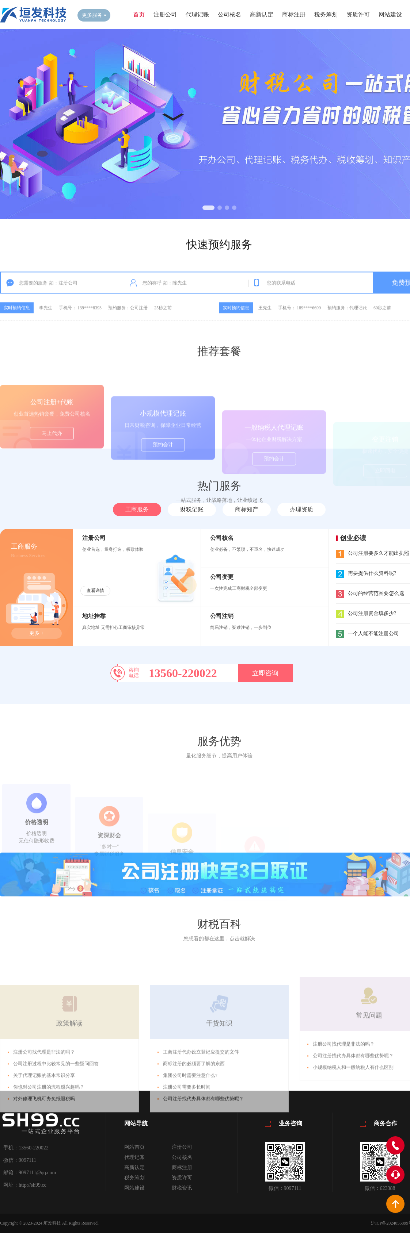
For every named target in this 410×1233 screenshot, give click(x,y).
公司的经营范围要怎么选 (370, 593)
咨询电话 (134, 673)
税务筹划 (326, 14)
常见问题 (369, 1064)
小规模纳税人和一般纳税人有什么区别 (353, 1116)
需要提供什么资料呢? (366, 573)
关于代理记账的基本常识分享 (44, 1135)
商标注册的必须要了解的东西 (194, 1123)
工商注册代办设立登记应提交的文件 (201, 1112)
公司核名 (229, 14)
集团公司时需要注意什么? (190, 1135)
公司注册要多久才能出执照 (372, 553)
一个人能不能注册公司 (367, 633)
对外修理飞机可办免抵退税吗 (44, 1158)
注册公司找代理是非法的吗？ (44, 1112)
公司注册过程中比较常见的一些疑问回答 (56, 1123)
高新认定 (261, 14)
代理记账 (197, 14)
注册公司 (165, 14)
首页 (139, 14)
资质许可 (358, 14)
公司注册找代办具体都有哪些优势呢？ (203, 1158)
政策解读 (69, 1083)
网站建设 (390, 14)
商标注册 (293, 14)
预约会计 (163, 473)
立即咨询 (265, 673)
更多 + (36, 633)
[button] (208, 208)
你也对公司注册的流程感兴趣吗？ (48, 1147)
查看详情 (95, 590)
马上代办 (52, 463)
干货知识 (219, 1083)
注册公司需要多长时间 (186, 1147)
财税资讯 (182, 1188)
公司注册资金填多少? (366, 613)
